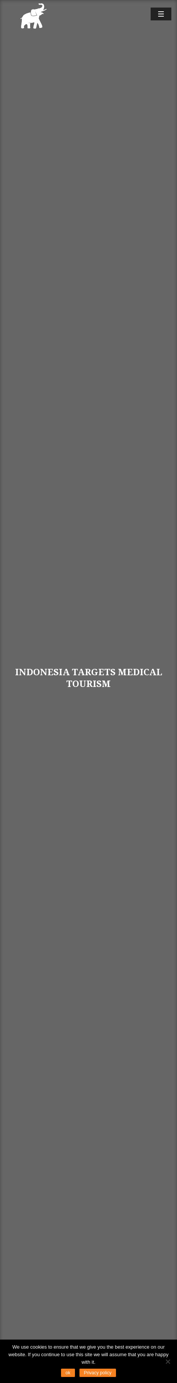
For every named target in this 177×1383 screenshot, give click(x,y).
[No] (167, 1361)
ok (68, 1372)
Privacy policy (97, 1372)
